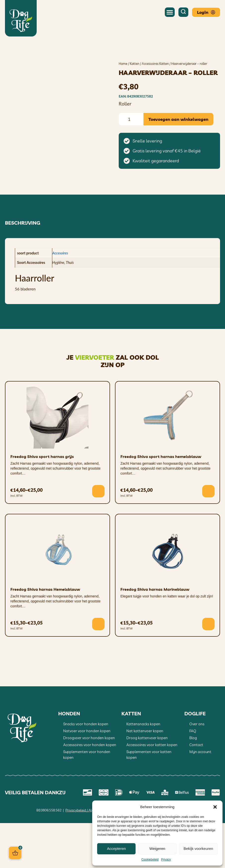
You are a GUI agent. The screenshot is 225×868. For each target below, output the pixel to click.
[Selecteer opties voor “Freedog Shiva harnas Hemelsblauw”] (98, 669)
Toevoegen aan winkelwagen (178, 119)
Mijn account (200, 796)
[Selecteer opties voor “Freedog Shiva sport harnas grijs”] (98, 536)
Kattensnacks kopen (143, 768)
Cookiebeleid (150, 859)
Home (123, 64)
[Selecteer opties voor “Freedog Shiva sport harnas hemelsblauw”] (208, 536)
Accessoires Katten (155, 64)
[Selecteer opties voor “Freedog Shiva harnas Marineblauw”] (208, 669)
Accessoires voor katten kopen (151, 789)
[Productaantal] (131, 119)
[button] (215, 806)
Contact (196, 789)
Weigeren (157, 848)
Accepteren (116, 848)
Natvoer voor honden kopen (87, 775)
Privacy (166, 859)
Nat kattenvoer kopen (144, 775)
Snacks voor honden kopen (85, 768)
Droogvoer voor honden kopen (89, 782)
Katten (134, 64)
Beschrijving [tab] (22, 267)
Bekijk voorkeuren (198, 848)
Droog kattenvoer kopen (147, 782)
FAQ (192, 775)
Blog (193, 782)
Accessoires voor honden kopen (89, 789)
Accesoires (60, 298)
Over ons (196, 768)
